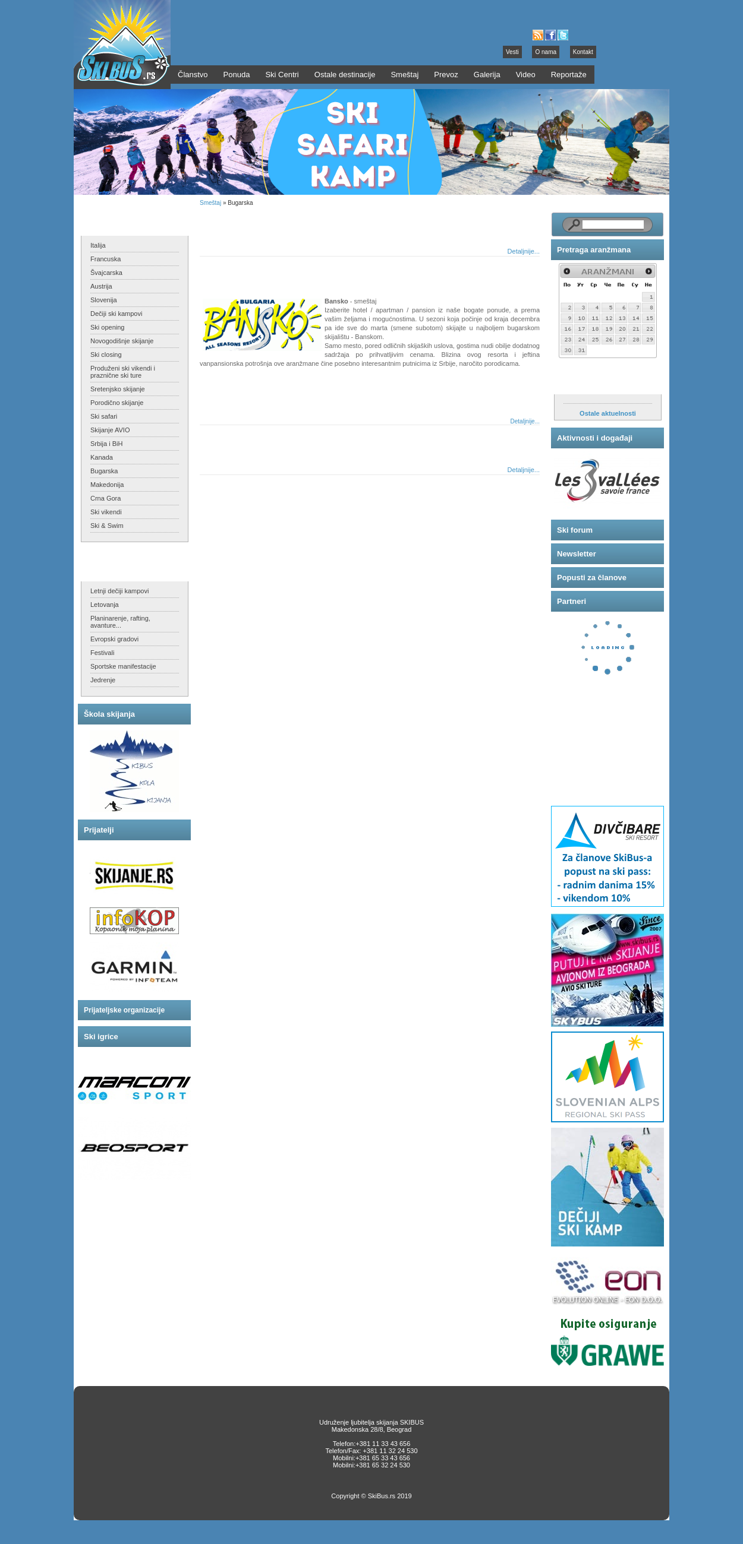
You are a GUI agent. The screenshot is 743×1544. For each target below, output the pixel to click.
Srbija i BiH (106, 443)
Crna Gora (105, 498)
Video (526, 74)
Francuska (105, 258)
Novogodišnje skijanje (121, 340)
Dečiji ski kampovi (116, 313)
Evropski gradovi (114, 639)
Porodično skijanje (116, 402)
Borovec (227, 223)
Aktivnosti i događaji (594, 438)
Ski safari (103, 416)
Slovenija (103, 299)
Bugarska (104, 470)
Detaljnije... (524, 251)
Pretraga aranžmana (594, 249)
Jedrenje (102, 680)
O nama (545, 52)
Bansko (226, 272)
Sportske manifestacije (123, 666)
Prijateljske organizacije (124, 1010)
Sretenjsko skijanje (117, 389)
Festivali (102, 652)
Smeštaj (210, 203)
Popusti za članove (591, 577)
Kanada (101, 457)
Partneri (571, 601)
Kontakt (583, 52)
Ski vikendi (106, 511)
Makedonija (107, 484)
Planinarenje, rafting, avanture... (120, 622)
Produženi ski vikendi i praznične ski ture (122, 372)
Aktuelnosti (579, 382)
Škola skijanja (109, 714)
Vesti (512, 52)
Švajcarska (106, 272)
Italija (98, 245)
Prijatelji (99, 829)
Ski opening (107, 327)
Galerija (487, 74)
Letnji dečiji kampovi (119, 590)
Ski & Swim (107, 525)
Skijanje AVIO (110, 430)
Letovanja (104, 604)
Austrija (101, 286)
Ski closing (106, 354)
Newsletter (576, 553)
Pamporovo (233, 441)
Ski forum (575, 530)
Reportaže (569, 74)
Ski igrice (101, 1036)
